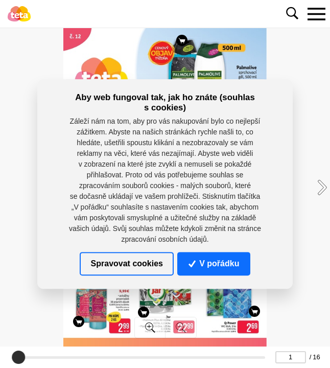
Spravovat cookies (127, 263)
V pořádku (214, 263)
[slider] (19, 357)
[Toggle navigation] (316, 14)
